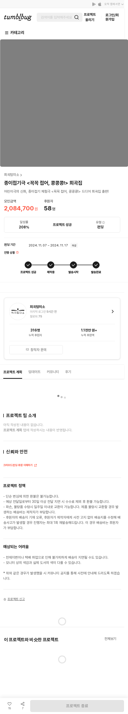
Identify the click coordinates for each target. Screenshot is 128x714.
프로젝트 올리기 (90, 17)
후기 (68, 372)
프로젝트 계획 (12, 372)
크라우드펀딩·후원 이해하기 (20, 465)
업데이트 (34, 372)
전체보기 (110, 639)
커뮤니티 (53, 372)
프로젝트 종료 (77, 705)
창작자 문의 (36, 350)
